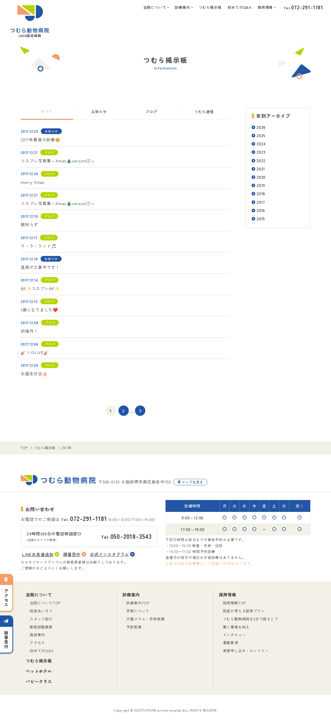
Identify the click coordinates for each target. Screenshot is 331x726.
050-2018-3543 (131, 536)
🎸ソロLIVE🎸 (35, 352)
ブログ (151, 111)
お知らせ (99, 111)
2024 (261, 143)
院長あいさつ (41, 610)
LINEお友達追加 (40, 554)
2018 (261, 193)
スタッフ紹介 (41, 618)
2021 (261, 169)
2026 (261, 127)
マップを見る (190, 482)
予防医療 (133, 626)
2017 (261, 202)
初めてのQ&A (239, 7)
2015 (261, 218)
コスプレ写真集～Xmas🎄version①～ (58, 203)
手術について (137, 610)
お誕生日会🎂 (34, 373)
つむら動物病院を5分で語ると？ (250, 618)
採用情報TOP (234, 602)
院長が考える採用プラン (244, 610)
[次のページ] (140, 410)
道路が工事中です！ (40, 267)
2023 (261, 152)
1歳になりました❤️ (39, 310)
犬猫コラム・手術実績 (145, 618)
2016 (261, 210)
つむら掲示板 (210, 7)
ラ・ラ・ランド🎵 (38, 246)
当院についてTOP (45, 602)
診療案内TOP (137, 602)
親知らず (29, 224)
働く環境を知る (236, 626)
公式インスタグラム (112, 554)
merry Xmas (33, 182)
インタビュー (234, 634)
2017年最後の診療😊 (41, 139)
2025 (261, 135)
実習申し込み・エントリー (246, 650)
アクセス (37, 642)
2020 (261, 177)
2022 (261, 160)
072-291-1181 (307, 7)
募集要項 (230, 642)
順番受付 (74, 554)
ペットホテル (39, 671)
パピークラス (39, 681)
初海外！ (29, 331)
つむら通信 (204, 111)
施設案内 (37, 634)
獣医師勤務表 (41, 626)
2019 (261, 185)
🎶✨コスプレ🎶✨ (40, 288)
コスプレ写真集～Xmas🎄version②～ (58, 161)
